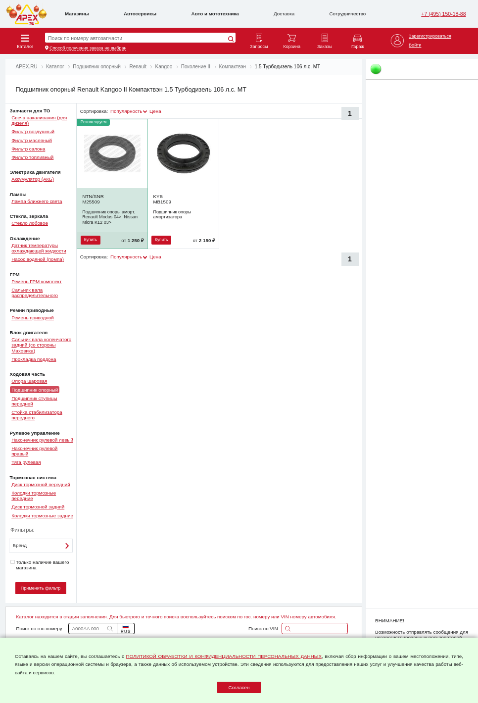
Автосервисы (140, 13)
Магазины (77, 13)
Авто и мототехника (215, 13)
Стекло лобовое (29, 223)
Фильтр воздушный (32, 131)
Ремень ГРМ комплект (36, 281)
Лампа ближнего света (36, 201)
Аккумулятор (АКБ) (32, 179)
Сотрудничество (348, 13)
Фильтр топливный (32, 157)
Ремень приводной (32, 317)
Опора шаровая (29, 381)
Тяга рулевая (26, 462)
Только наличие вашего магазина (39, 564)
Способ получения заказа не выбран (87, 48)
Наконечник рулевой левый (42, 440)
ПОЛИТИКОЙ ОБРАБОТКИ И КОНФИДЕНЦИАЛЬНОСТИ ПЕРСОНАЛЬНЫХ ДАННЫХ (224, 656)
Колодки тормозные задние (42, 515)
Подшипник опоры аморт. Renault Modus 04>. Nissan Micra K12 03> (110, 217)
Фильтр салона (28, 148)
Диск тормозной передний (40, 484)
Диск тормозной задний (37, 506)
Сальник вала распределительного (34, 292)
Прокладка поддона (33, 359)
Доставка (284, 13)
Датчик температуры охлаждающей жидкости (38, 248)
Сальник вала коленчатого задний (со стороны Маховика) (41, 345)
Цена (155, 111)
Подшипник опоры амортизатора (172, 214)
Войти (415, 45)
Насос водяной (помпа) (37, 259)
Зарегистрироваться (430, 36)
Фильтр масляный (31, 140)
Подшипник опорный (34, 389)
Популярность (126, 111)
